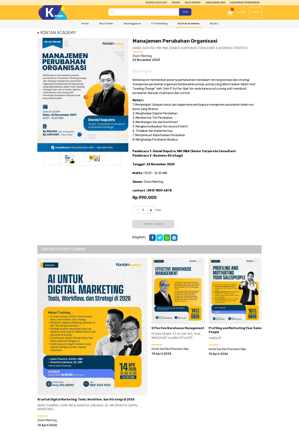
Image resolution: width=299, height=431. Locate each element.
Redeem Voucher (156, 2)
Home (85, 23)
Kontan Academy (189, 23)
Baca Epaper (193, 2)
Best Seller (106, 23)
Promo (176, 2)
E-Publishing (159, 23)
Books (214, 23)
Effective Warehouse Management (178, 328)
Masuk (255, 12)
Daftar (242, 12)
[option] (69, 159)
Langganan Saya (215, 2)
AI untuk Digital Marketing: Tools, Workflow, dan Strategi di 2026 (86, 399)
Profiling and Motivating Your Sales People (235, 330)
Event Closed (153, 223)
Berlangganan (132, 23)
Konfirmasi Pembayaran (245, 2)
